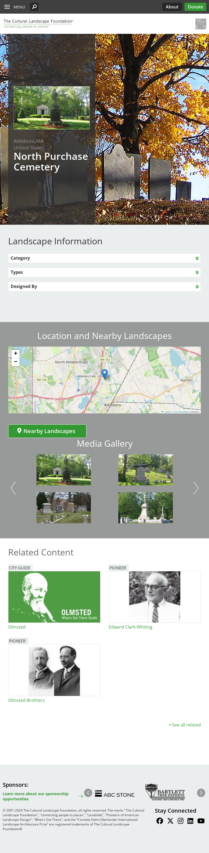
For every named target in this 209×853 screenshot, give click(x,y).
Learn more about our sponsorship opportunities (36, 796)
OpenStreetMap (181, 412)
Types (17, 272)
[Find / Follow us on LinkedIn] (190, 822)
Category (20, 258)
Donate (195, 7)
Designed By (24, 286)
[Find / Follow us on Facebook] (159, 822)
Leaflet (165, 412)
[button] (34, 7)
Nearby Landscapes (46, 431)
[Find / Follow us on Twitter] (170, 822)
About (172, 7)
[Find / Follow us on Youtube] (201, 822)
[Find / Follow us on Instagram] (180, 822)
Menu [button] (19, 7)
